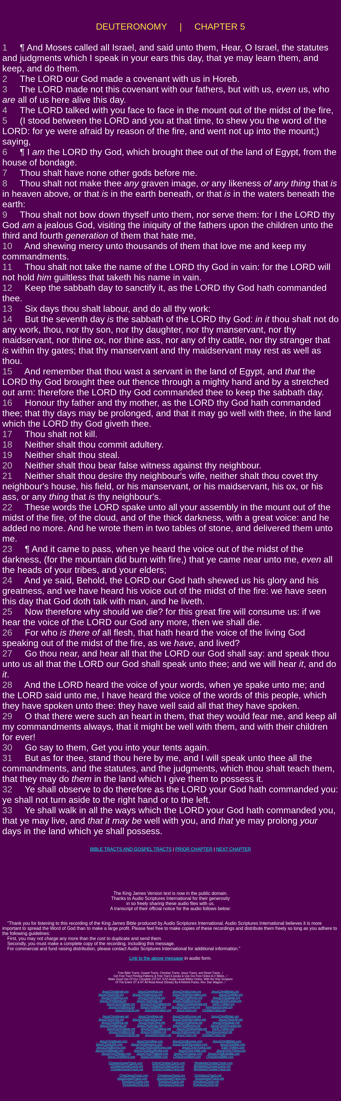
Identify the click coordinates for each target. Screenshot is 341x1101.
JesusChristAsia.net (150, 1016)
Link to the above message (156, 958)
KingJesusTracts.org (171, 1081)
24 (7, 580)
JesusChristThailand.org (156, 1004)
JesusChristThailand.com (152, 1053)
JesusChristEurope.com (187, 1041)
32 (7, 789)
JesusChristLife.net (230, 1019)
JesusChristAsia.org (150, 991)
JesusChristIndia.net (150, 1025)
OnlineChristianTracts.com (168, 1063)
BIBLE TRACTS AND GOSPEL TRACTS (131, 849)
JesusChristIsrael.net (115, 1016)
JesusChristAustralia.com (224, 1053)
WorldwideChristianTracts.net (212, 1069)
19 (7, 455)
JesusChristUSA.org (111, 994)
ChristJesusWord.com (187, 1056)
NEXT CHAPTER (233, 849)
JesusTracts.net (186, 1035)
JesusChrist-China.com (231, 1050)
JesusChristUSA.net (111, 1019)
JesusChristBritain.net (225, 1016)
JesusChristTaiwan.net (121, 1028)
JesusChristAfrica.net (114, 1022)
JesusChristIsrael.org (115, 991)
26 (7, 632)
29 (7, 716)
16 (7, 403)
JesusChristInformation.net (189, 1019)
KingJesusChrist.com (136, 1084)
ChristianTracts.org (214, 1010)
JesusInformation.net (158, 1035)
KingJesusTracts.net (206, 1081)
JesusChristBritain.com (227, 1041)
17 (7, 434)
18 (7, 444)
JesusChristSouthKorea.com (154, 1047)
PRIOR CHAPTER (194, 849)
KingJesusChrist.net (205, 1084)
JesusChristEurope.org (186, 991)
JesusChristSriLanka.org (226, 1000)
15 (7, 371)
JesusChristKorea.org (188, 997)
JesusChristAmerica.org (147, 994)
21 (7, 476)
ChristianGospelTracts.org (126, 1066)
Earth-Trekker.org (223, 1004)
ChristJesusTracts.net (207, 1075)
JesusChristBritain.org (225, 991)
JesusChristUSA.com (109, 1044)
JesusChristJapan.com (188, 1053)
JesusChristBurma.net (186, 1025)
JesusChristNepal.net (113, 1025)
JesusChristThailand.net (156, 1028)
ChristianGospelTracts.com (125, 1063)
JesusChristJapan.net (226, 1022)
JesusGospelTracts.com (132, 1078)
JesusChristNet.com (232, 1044)
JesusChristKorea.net (188, 1022)
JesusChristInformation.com (189, 1044)
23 (7, 549)
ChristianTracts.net (214, 1035)
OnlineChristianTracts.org (168, 1066)
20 (7, 465)
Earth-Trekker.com (232, 1047)
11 (7, 267)
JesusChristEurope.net (186, 1016)
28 (7, 685)
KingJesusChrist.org (171, 1084)
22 (7, 507)
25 (7, 612)
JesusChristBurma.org (187, 1000)
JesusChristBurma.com (111, 1047)
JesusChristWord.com (121, 1056)
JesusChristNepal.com (109, 1050)
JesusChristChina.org (151, 997)
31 (7, 758)
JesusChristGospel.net (186, 1032)
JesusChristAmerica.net (147, 1019)
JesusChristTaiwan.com (116, 1053)
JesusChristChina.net (151, 1022)
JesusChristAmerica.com (146, 1044)
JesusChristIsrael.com (113, 1041)
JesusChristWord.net (122, 1032)
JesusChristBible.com (154, 1056)
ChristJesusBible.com (219, 1056)
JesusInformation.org (158, 1010)
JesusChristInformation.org (189, 994)
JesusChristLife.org (127, 1010)
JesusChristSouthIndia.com (151, 1050)
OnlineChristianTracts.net (168, 1069)
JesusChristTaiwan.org (121, 1004)
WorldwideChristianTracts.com (213, 1063)
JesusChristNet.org (231, 994)
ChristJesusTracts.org (171, 1075)
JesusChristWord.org (121, 1007)
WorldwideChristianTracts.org (212, 1066)
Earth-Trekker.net (223, 1028)
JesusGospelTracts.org (171, 1078)
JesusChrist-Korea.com (196, 1047)
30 (7, 747)
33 (7, 810)
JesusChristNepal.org (112, 1000)
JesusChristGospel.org (186, 1007)
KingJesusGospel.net (219, 1032)
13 (7, 309)
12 (7, 288)
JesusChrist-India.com (192, 1050)
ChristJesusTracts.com (133, 1075)
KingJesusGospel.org (219, 1007)
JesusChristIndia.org (149, 1000)
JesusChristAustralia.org (191, 1004)
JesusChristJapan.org (226, 997)
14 (7, 319)
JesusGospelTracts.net (209, 1078)
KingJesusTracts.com (135, 1081)
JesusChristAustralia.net (191, 1028)
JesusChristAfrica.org (114, 997)
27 (7, 653)
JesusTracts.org (187, 1010)
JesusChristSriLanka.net (226, 1025)
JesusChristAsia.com (150, 1041)
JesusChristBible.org (153, 1007)
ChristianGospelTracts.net (127, 1069)
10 (7, 246)
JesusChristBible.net (153, 1032)
